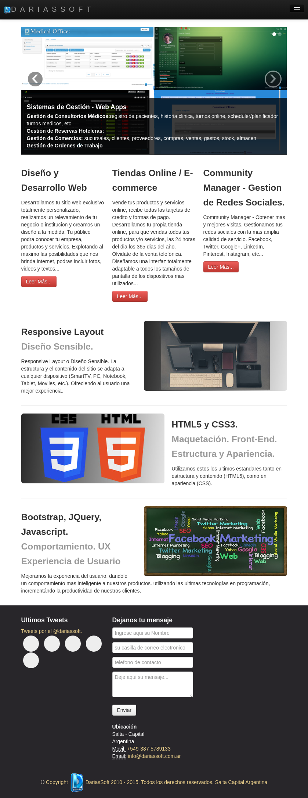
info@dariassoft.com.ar (154, 756)
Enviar (124, 710)
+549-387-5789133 (149, 749)
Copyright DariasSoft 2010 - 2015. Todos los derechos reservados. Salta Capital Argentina (156, 782)
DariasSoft (49, 9)
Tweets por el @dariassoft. (51, 631)
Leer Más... (39, 282)
